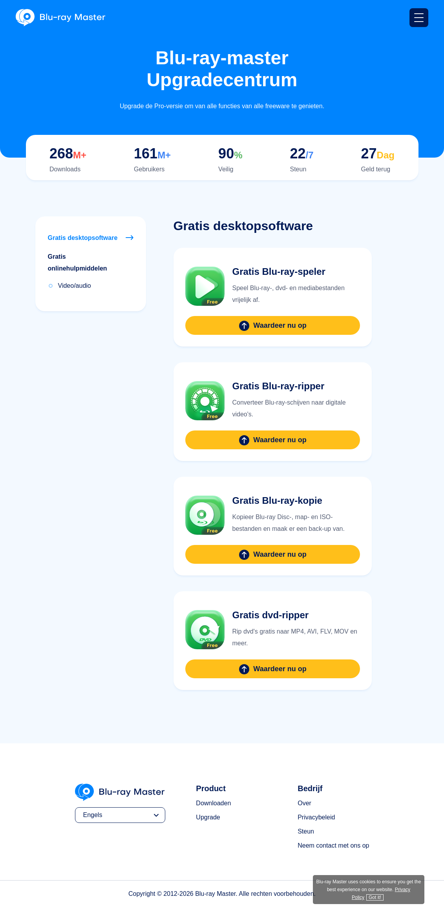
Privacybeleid (316, 817)
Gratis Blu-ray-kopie (277, 500)
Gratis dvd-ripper (270, 615)
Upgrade (208, 817)
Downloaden (213, 803)
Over (304, 803)
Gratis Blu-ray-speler (278, 271)
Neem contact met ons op (333, 845)
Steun (306, 831)
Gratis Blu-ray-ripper (278, 386)
